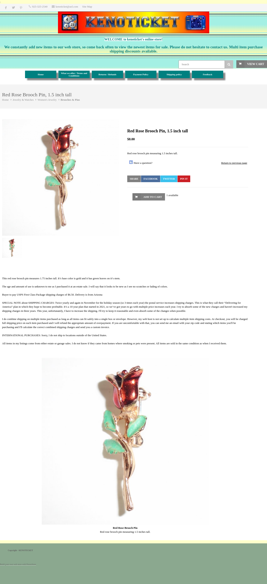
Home (5, 99)
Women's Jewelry (47, 99)
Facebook (151, 178)
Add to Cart (152, 196)
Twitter (169, 178)
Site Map (87, 6)
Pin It (184, 178)
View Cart (255, 64)
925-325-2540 (40, 6)
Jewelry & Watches (23, 99)
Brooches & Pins (70, 99)
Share (134, 178)
